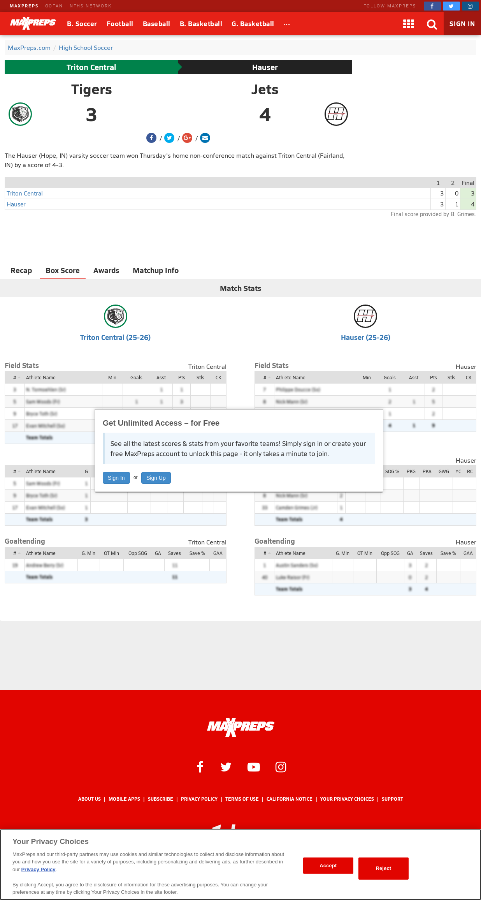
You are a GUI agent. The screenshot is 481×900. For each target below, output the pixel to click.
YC (458, 471)
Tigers (91, 89)
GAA (218, 553)
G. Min (88, 553)
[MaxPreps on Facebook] (432, 6)
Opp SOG (137, 553)
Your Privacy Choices (347, 799)
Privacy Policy (199, 799)
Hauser (265, 67)
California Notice (289, 799)
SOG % (392, 471)
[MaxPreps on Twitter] (451, 6)
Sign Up (156, 478)
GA (158, 553)
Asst (161, 377)
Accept (328, 865)
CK (218, 377)
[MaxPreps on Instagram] (470, 6)
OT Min (111, 553)
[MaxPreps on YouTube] (254, 766)
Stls (200, 377)
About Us (89, 799)
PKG (411, 471)
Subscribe (160, 799)
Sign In (116, 478)
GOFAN (54, 6)
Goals (136, 377)
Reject (383, 868)
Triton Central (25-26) (115, 337)
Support (392, 799)
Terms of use (242, 799)
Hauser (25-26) (365, 337)
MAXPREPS (24, 6)
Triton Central (91, 67)
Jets (265, 89)
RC (470, 471)
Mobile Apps (124, 799)
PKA (427, 471)
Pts (181, 377)
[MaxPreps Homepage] (241, 727)
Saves (174, 553)
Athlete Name (41, 377)
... (287, 22)
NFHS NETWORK (91, 6)
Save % (197, 553)
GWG (444, 471)
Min (112, 377)
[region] (240, 864)
